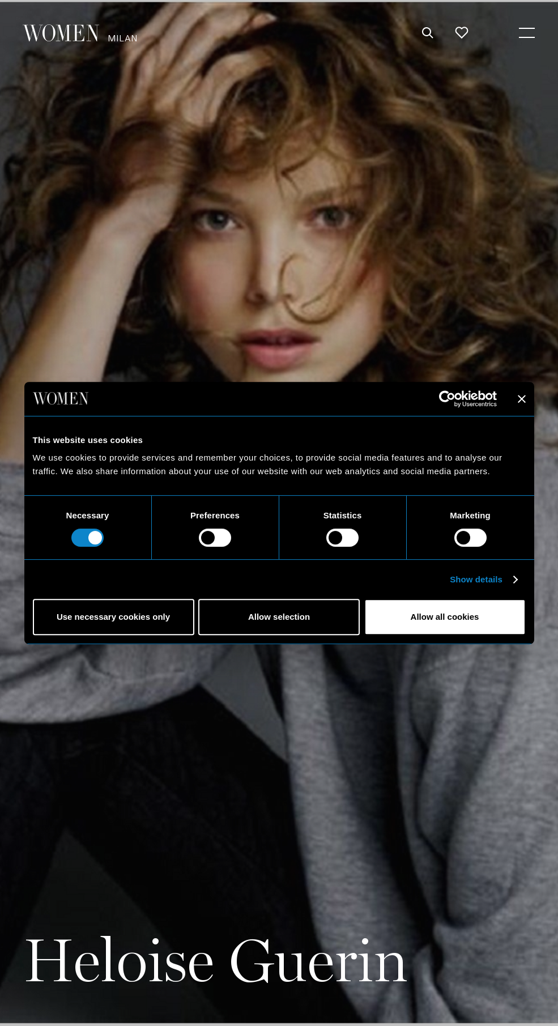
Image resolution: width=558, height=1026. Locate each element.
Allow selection (279, 616)
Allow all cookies (445, 616)
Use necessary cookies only (113, 616)
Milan (123, 37)
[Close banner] (522, 399)
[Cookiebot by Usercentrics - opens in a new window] (447, 398)
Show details (476, 579)
